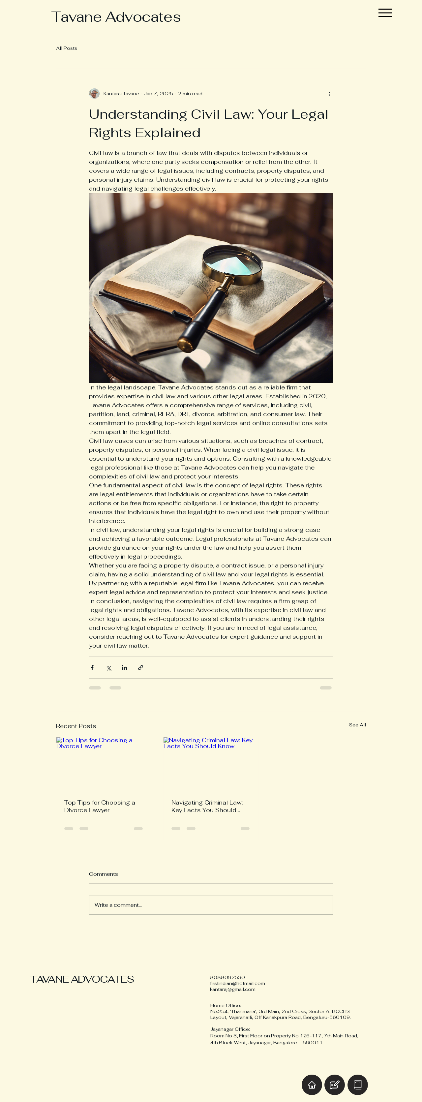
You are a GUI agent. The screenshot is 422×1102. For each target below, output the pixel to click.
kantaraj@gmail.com (233, 989)
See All (357, 725)
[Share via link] (140, 667)
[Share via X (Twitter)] (108, 667)
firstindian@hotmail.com (237, 983)
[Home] (312, 1085)
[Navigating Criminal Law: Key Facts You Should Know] (211, 764)
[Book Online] (357, 1085)
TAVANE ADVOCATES (82, 979)
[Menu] (385, 12)
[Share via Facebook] (92, 667)
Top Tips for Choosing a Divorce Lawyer (99, 806)
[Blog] (334, 1085)
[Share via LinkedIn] (124, 667)
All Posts (66, 48)
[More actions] (329, 94)
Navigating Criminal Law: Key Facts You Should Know (207, 806)
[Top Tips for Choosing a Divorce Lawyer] (104, 764)
